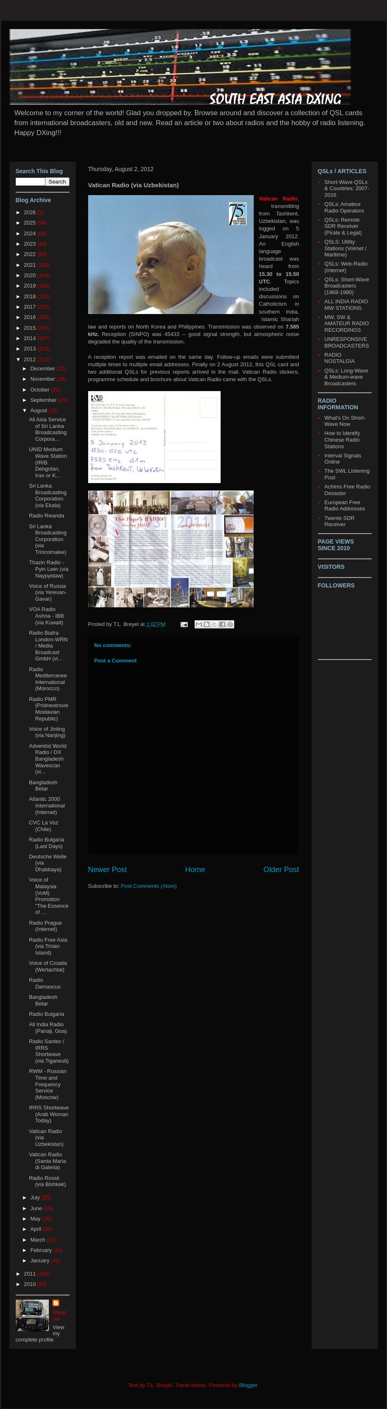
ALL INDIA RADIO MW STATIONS (346, 304)
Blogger (248, 1385)
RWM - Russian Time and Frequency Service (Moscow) (48, 1084)
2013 (31, 349)
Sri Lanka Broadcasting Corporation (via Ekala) (48, 495)
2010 (31, 1284)
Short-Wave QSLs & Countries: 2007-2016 (347, 188)
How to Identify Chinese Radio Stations (342, 439)
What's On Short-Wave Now (345, 421)
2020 (31, 275)
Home (195, 869)
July (35, 1197)
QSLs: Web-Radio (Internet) (346, 267)
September (44, 400)
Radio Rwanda (46, 515)
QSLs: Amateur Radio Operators (344, 207)
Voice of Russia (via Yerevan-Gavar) (48, 592)
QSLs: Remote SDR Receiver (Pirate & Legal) (343, 226)
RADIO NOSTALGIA (340, 358)
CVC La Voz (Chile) (43, 825)
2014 (31, 338)
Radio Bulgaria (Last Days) (46, 842)
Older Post (281, 869)
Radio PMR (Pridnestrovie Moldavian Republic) (48, 709)
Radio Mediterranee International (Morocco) (48, 679)
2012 (31, 359)
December (43, 368)
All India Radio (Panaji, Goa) (48, 1027)
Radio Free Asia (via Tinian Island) (48, 946)
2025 (31, 223)
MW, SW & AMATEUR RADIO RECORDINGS (347, 323)
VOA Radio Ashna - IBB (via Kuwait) (46, 615)
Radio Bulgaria (46, 1014)
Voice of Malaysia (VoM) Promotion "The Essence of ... (49, 896)
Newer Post (107, 869)
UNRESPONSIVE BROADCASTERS (347, 342)
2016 (31, 317)
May (36, 1219)
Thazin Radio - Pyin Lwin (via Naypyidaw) (48, 568)
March (38, 1240)
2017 (31, 307)
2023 (31, 244)
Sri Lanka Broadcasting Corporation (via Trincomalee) (48, 539)
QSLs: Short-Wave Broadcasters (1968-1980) (347, 285)
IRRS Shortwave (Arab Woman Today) (49, 1114)
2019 (31, 286)
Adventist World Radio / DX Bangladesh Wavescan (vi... (48, 759)
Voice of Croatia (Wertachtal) (48, 966)
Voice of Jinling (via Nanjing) (47, 732)
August (39, 410)
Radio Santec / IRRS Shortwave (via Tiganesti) (49, 1051)
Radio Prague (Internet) (45, 926)
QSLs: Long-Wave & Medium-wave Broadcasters (346, 377)
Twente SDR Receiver (340, 521)
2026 (31, 212)
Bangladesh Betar (43, 785)
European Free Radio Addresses (345, 505)
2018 (31, 296)
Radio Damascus (44, 983)
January (40, 1260)
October (40, 390)
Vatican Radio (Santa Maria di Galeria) (47, 1160)
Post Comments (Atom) (149, 886)
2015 (31, 328)
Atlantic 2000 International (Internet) (47, 805)
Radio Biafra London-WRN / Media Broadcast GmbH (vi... (48, 646)
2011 (31, 1274)
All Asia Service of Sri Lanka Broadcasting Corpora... (48, 429)
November (43, 379)
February (41, 1250)
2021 (31, 265)
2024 (31, 233)
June (36, 1208)
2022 (31, 254)
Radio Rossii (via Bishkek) (47, 1181)
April (36, 1229)
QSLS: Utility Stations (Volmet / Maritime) (346, 248)
